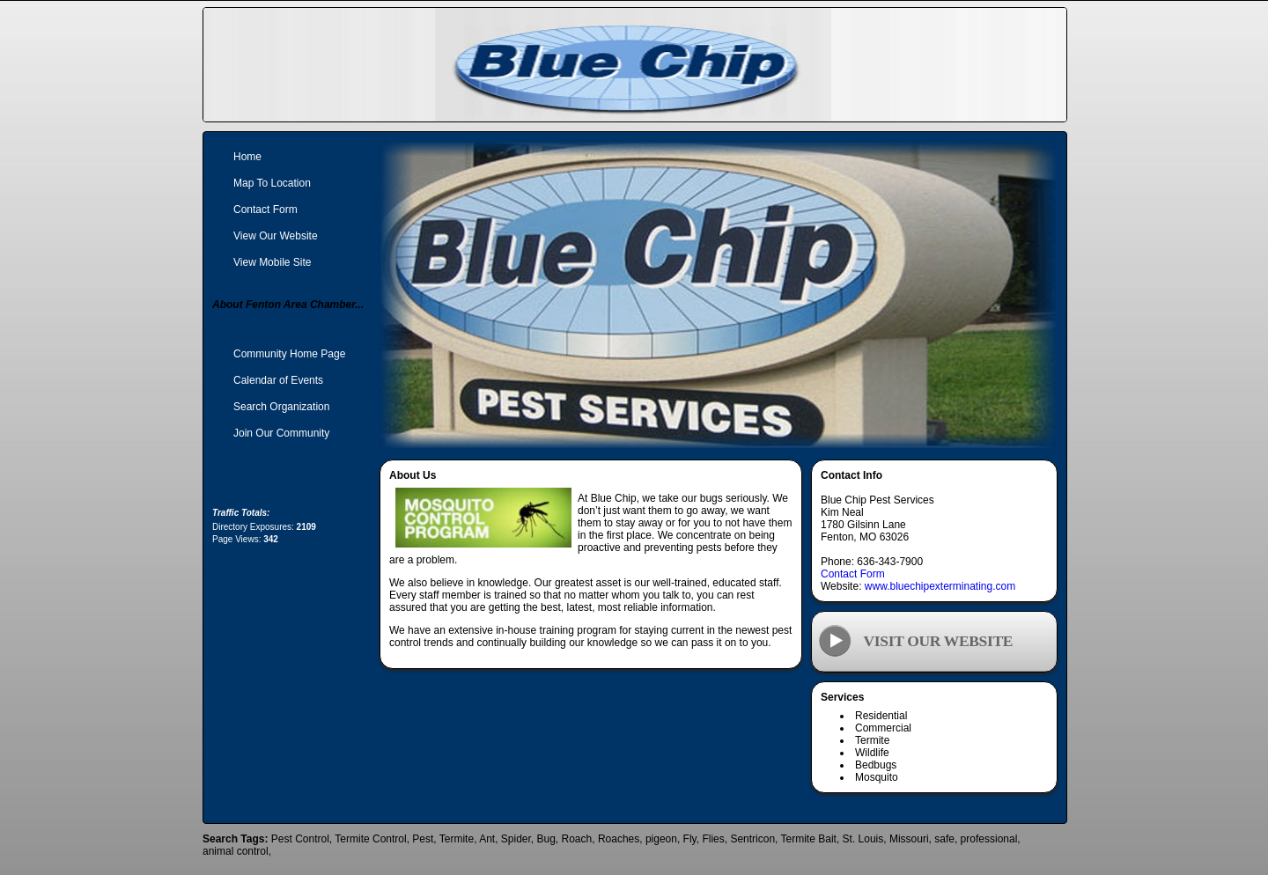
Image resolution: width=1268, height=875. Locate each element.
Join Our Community (281, 433)
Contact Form (853, 574)
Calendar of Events (278, 380)
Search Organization (281, 407)
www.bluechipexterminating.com (940, 586)
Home (247, 157)
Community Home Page (289, 354)
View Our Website (275, 236)
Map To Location (272, 183)
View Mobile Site (272, 262)
